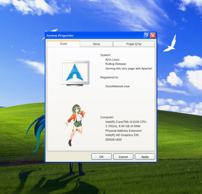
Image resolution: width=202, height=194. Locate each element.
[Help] (147, 35)
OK (101, 156)
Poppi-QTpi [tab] (134, 44)
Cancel (123, 156)
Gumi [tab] (63, 43)
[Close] (153, 35)
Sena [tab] (96, 44)
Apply (145, 156)
